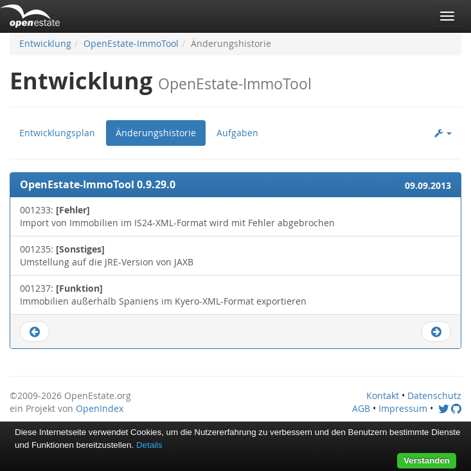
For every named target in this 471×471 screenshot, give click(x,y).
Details (149, 445)
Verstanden (427, 460)
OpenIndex (99, 408)
